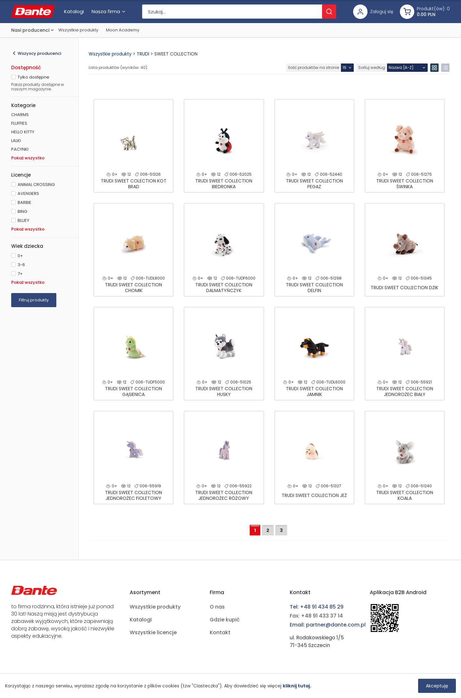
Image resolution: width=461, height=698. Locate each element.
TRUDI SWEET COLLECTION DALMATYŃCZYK (223, 287)
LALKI (16, 141)
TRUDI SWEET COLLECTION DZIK (404, 287)
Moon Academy (122, 30)
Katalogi (141, 619)
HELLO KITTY (22, 132)
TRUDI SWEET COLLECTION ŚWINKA (404, 183)
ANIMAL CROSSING (36, 184)
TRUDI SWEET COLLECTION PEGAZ (314, 183)
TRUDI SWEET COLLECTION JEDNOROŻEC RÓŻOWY (223, 495)
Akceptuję (437, 686)
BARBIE (24, 202)
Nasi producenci (30, 30)
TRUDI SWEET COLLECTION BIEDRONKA (223, 183)
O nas (217, 606)
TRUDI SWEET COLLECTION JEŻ (314, 495)
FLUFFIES (19, 123)
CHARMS (20, 115)
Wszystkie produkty (78, 30)
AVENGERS (28, 193)
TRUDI (143, 54)
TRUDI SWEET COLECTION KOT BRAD (133, 183)
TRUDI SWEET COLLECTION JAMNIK (314, 391)
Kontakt (220, 632)
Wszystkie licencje (153, 632)
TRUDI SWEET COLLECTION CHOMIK (133, 287)
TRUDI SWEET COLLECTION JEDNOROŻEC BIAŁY (404, 391)
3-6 (21, 265)
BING (22, 211)
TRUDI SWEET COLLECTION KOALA (404, 495)
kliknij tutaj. (297, 686)
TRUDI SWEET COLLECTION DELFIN (314, 287)
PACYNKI (19, 149)
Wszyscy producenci (39, 53)
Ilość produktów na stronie (313, 67)
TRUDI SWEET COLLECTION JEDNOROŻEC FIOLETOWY (133, 495)
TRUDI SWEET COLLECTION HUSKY (223, 391)
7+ (20, 274)
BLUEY (23, 220)
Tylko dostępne (33, 77)
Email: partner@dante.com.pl (328, 624)
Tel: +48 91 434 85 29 (317, 606)
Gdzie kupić (225, 619)
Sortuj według (371, 67)
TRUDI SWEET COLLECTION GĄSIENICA (133, 391)
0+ (20, 256)
